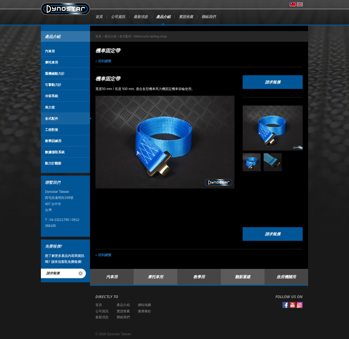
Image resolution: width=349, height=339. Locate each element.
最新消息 (141, 16)
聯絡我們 (208, 16)
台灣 (293, 4)
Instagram (300, 305)
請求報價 (52, 273)
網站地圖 (144, 305)
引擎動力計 (53, 84)
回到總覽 (104, 61)
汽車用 (50, 51)
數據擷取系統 (55, 152)
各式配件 (51, 118)
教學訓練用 (53, 141)
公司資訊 (118, 16)
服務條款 (144, 311)
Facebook (285, 305)
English (300, 4)
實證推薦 (186, 16)
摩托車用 (51, 62)
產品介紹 (163, 16)
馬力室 (50, 107)
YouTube (293, 305)
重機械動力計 (55, 73)
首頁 (99, 16)
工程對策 (51, 129)
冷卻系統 (51, 96)
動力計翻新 (53, 163)
